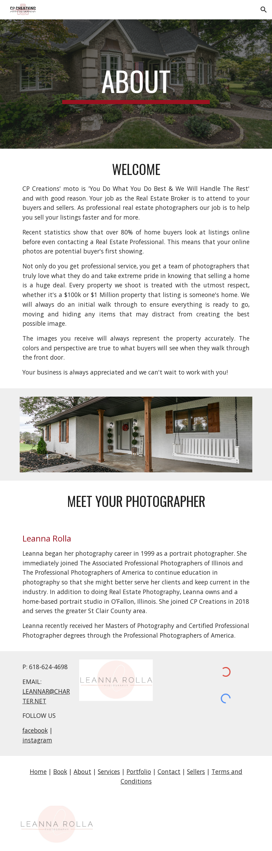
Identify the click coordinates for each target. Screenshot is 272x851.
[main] (136, 84)
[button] (263, 9)
